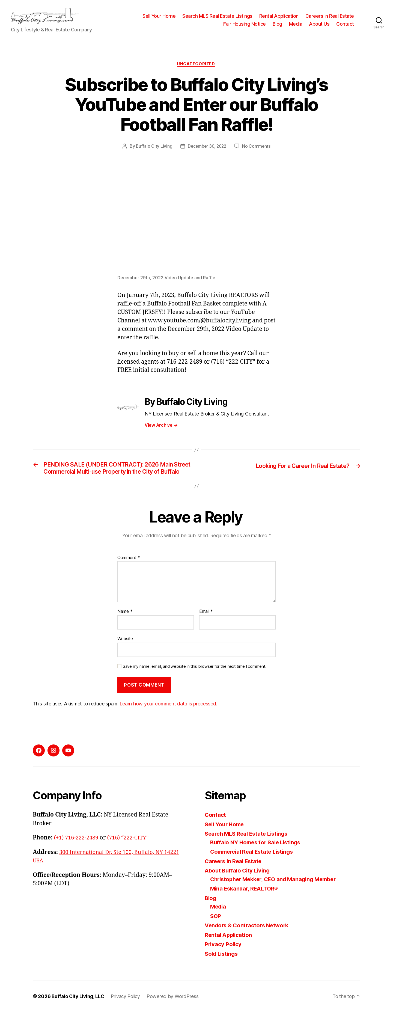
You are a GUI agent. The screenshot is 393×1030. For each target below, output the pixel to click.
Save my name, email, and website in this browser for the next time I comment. (194, 684)
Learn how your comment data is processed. (168, 722)
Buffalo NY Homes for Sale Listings (257, 860)
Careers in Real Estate (329, 20)
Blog (277, 28)
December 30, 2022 (206, 155)
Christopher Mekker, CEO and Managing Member (277, 897)
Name (124, 630)
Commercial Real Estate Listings (254, 869)
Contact (345, 28)
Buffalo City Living (152, 155)
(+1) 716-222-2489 (77, 856)
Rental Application (279, 20)
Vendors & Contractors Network (249, 943)
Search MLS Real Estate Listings (217, 20)
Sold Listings (222, 972)
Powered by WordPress (176, 1014)
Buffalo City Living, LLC (79, 1014)
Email (206, 630)
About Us (319, 28)
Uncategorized (196, 72)
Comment (128, 576)
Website (125, 657)
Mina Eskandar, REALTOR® (246, 906)
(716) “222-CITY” (132, 856)
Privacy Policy (224, 962)
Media (295, 28)
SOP (216, 934)
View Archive (161, 434)
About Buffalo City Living (239, 888)
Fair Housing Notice (244, 28)
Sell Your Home (158, 20)
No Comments (257, 155)
